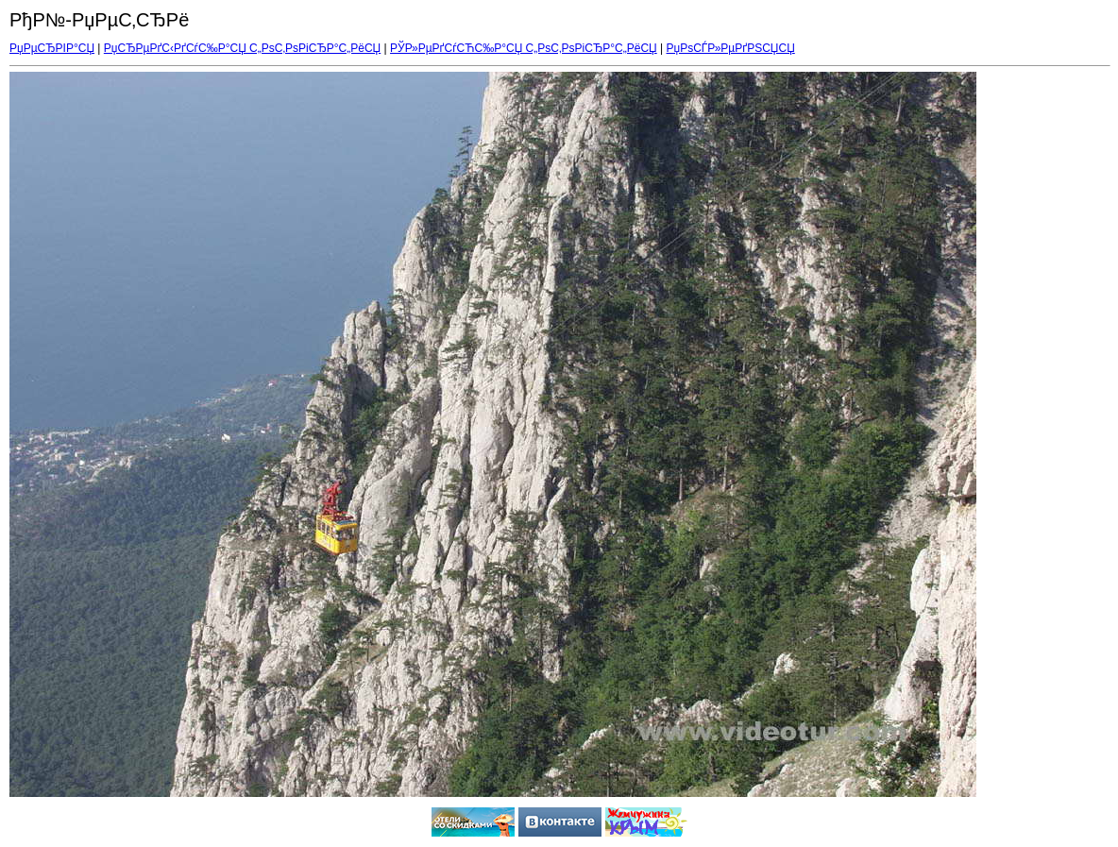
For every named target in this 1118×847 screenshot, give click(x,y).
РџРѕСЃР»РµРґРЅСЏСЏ (731, 48)
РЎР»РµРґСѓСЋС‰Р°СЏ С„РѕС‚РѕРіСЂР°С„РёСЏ (523, 48)
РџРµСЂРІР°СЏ (51, 48)
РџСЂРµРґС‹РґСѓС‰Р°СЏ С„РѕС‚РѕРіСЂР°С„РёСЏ (242, 48)
